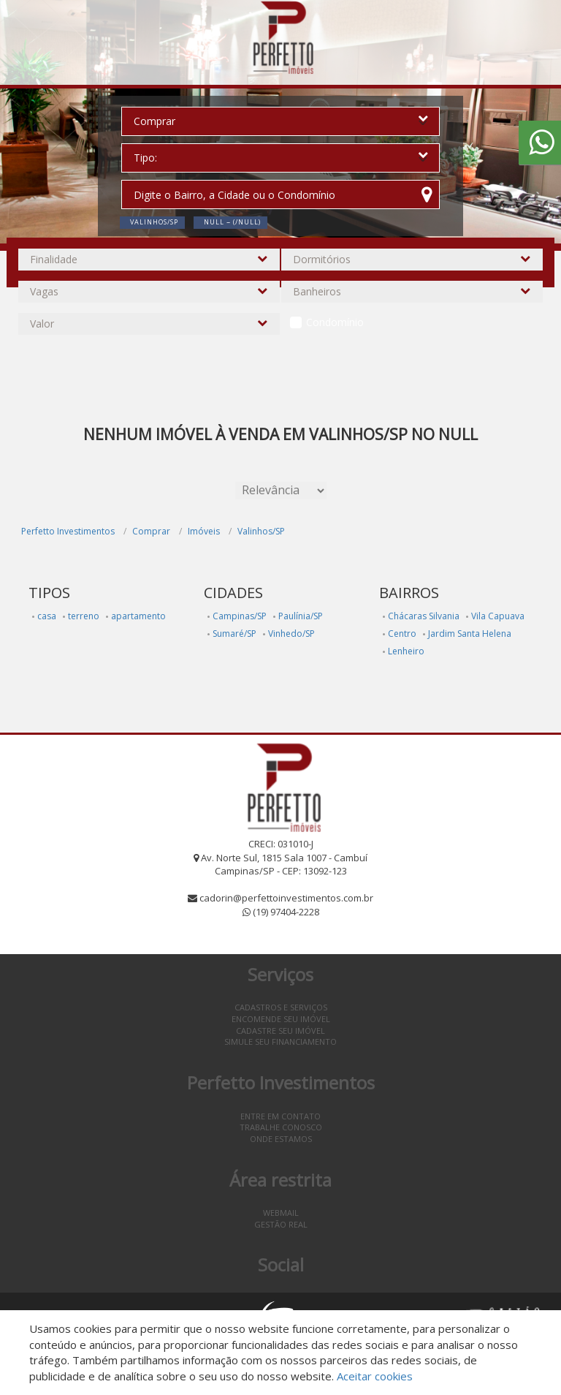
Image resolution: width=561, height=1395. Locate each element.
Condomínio (335, 322)
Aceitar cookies (375, 1376)
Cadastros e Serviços (280, 1007)
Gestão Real (281, 1224)
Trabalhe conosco (281, 1127)
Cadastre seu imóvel (280, 1030)
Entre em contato (280, 1116)
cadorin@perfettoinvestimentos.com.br (286, 897)
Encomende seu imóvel (281, 1018)
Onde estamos (281, 1138)
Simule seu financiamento (280, 1041)
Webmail (281, 1212)
